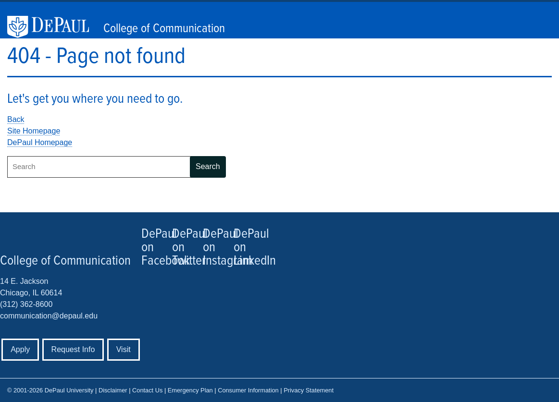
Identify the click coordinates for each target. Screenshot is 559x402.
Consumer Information (248, 390)
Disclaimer (113, 390)
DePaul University (53, 27)
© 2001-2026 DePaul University (50, 390)
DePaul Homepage (39, 142)
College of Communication (164, 29)
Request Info (73, 349)
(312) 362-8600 (26, 304)
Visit (123, 349)
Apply (20, 349)
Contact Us (147, 390)
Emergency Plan (190, 390)
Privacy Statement (309, 390)
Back (16, 119)
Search (208, 166)
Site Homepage (33, 131)
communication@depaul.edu (49, 316)
